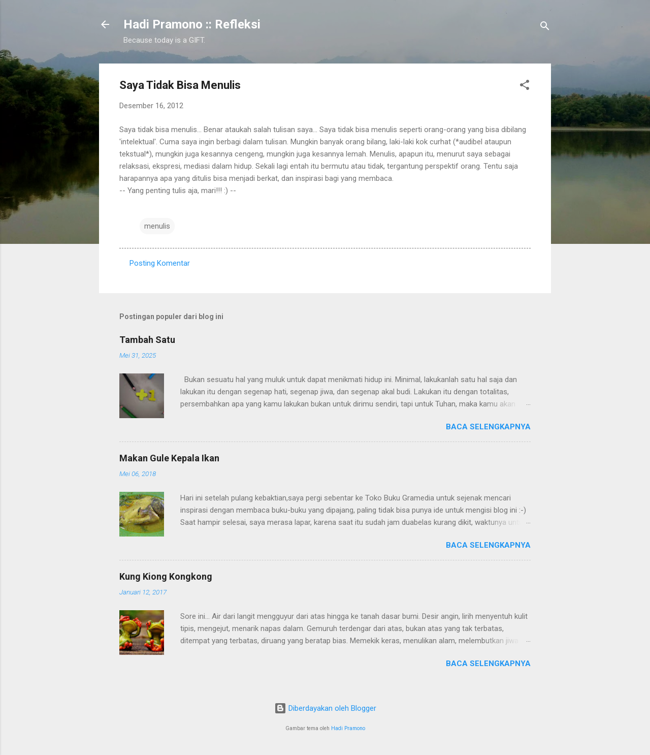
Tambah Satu (147, 339)
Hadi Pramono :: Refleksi (192, 24)
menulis (157, 226)
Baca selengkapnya (488, 426)
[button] (524, 87)
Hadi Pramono (348, 728)
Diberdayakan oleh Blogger (325, 708)
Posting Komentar (159, 263)
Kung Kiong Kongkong (165, 576)
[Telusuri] (545, 27)
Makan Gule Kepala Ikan (169, 458)
